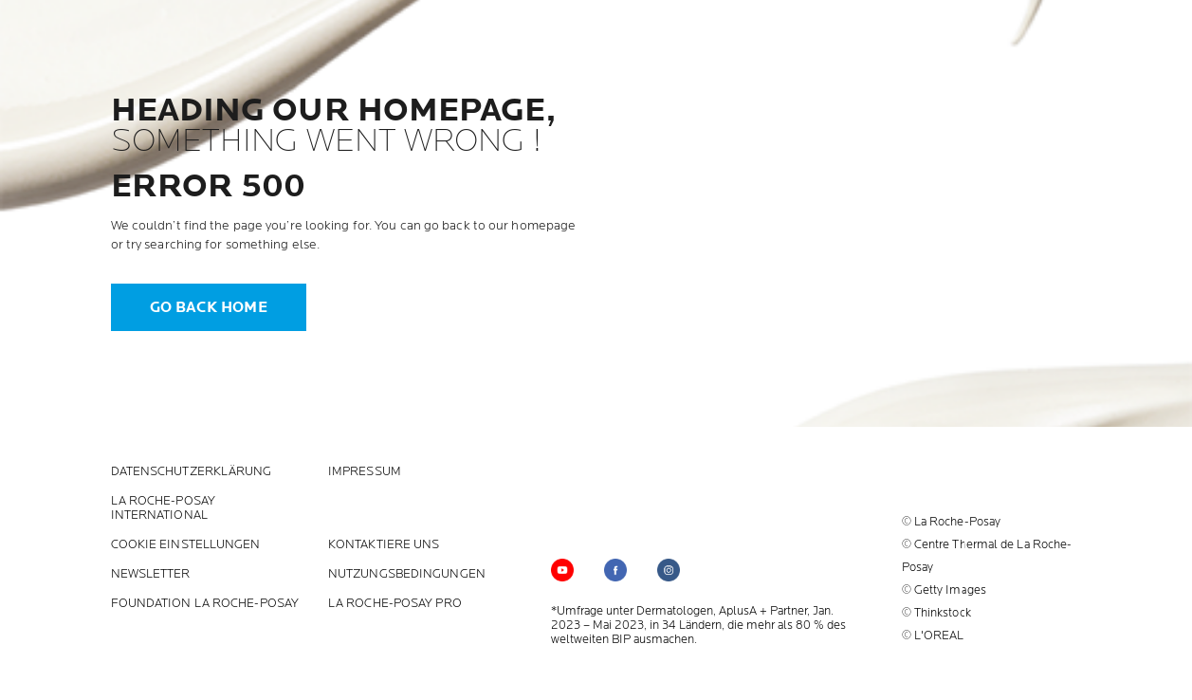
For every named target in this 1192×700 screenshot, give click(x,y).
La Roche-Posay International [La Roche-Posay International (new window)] (163, 508)
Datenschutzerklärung (191, 472)
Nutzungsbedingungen (407, 574)
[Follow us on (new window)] (615, 570)
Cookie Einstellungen (186, 545)
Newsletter (151, 574)
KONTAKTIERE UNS (384, 545)
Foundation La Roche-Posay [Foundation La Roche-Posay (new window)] (205, 604)
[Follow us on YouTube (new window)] (562, 570)
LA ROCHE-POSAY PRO (395, 604)
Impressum (364, 472)
